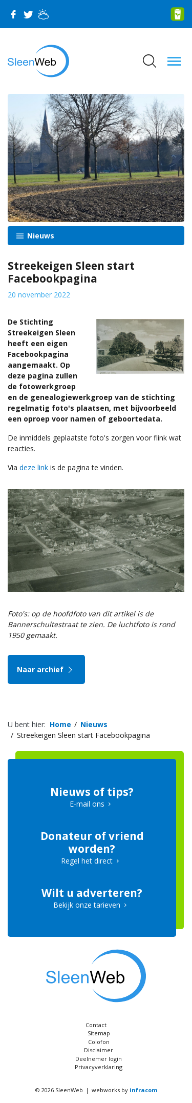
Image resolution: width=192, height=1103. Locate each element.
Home (60, 724)
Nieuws (39, 235)
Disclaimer (98, 1050)
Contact (96, 1025)
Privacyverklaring (98, 1067)
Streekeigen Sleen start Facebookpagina (83, 735)
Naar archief (46, 669)
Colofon (99, 1042)
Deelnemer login (98, 1058)
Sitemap (99, 1033)
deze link (33, 467)
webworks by (124, 1090)
